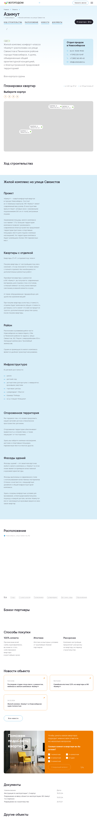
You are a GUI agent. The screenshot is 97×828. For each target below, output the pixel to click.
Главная (6, 9)
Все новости (13, 718)
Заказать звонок (80, 3)
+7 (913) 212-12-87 (76, 55)
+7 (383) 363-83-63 (77, 58)
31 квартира (84, 22)
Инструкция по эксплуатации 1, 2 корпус (20, 793)
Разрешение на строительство (16, 802)
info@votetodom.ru (77, 62)
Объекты (15, 9)
